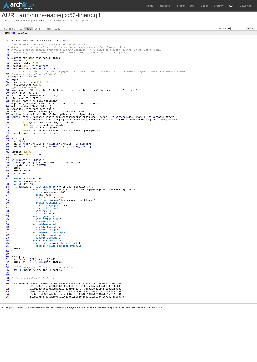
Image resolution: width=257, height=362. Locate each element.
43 (7, 180)
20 (7, 106)
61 (7, 238)
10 (7, 74)
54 (7, 215)
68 (7, 260)
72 (7, 273)
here (40, 20)
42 (7, 177)
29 (7, 135)
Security (219, 5)
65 (7, 251)
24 (7, 119)
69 (7, 264)
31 (7, 141)
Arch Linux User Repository (20, 5)
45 (7, 186)
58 (7, 228)
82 (7, 305)
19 (7, 103)
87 (7, 322)
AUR (231, 5)
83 (7, 309)
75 (7, 283)
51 (7, 206)
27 (7, 128)
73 (7, 276)
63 (7, 244)
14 (7, 86)
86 (7, 318)
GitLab (204, 5)
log (21, 28)
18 (7, 99)
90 (7, 331)
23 (7, 115)
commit (39, 28)
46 (7, 189)
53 (7, 212)
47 (7, 193)
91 (7, 334)
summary (9, 28)
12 (7, 80)
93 (7, 341)
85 (7, 315)
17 (7, 96)
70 (7, 267)
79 (7, 296)
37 (7, 160)
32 (7, 144)
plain (63, 40)
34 (7, 151)
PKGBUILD (21, 32)
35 (7, 154)
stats (57, 28)
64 (7, 247)
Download (246, 5)
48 (7, 196)
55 (7, 218)
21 (7, 109)
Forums (180, 5)
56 (7, 222)
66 (7, 254)
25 (7, 122)
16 (7, 93)
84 (7, 312)
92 (7, 338)
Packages (164, 5)
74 (7, 280)
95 (7, 347)
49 (7, 199)
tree (28, 28)
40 (7, 170)
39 (7, 167)
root (13, 32)
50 (7, 202)
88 (7, 325)
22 (7, 112)
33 (7, 148)
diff (49, 28)
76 (7, 286)
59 (7, 231)
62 (7, 241)
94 (7, 344)
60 (7, 235)
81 (7, 302)
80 (7, 299)
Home (149, 5)
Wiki (192, 5)
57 (7, 225)
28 (7, 131)
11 (7, 77)
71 (7, 270)
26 (7, 125)
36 (7, 157)
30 (7, 138)
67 (7, 257)
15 (7, 90)
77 (7, 289)
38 (7, 164)
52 (7, 209)
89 (7, 328)
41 (7, 173)
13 (7, 83)
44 (7, 183)
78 (7, 293)
